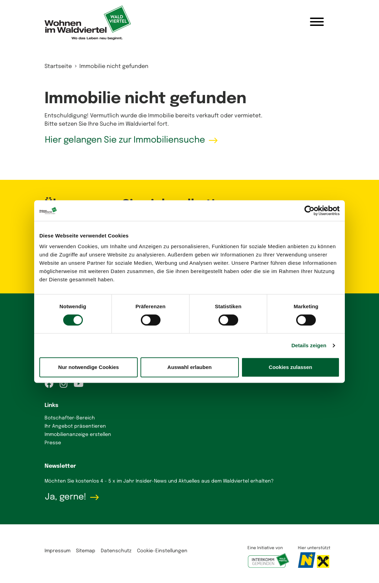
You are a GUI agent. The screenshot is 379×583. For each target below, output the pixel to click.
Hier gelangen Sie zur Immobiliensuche (125, 140)
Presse (53, 442)
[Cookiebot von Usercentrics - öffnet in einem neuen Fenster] (309, 210)
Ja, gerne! (65, 497)
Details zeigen (308, 345)
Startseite (58, 66)
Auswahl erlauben (189, 367)
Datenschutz (116, 550)
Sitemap (85, 550)
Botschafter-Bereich (70, 418)
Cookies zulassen (290, 367)
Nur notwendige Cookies (88, 367)
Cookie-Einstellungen (162, 550)
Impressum (57, 550)
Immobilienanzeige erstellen (78, 434)
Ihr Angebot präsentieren (75, 426)
